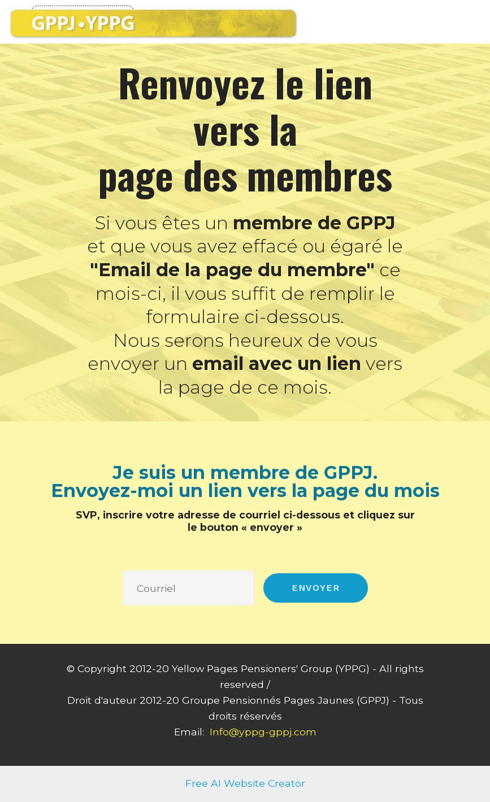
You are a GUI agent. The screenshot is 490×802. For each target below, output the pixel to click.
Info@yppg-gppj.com (263, 732)
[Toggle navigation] (472, 19)
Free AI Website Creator (245, 783)
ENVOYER (316, 587)
